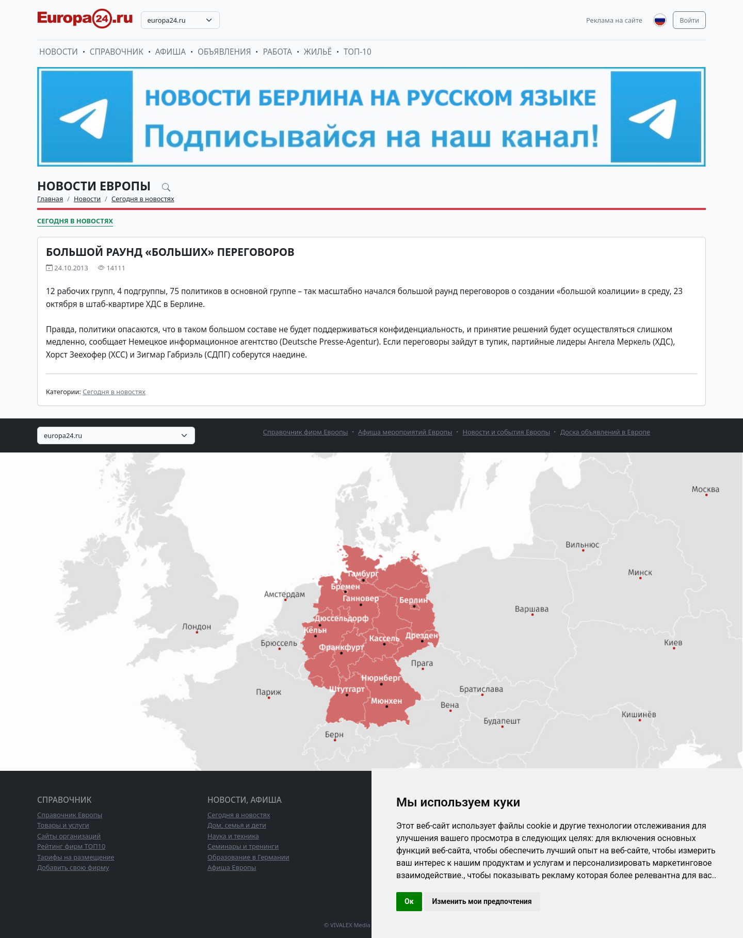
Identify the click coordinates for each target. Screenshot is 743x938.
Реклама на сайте (614, 20)
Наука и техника (233, 835)
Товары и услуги (63, 825)
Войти (689, 20)
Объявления (224, 51)
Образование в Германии (248, 857)
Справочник (116, 51)
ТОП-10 (358, 51)
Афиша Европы (231, 867)
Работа (277, 51)
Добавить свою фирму (73, 867)
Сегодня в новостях (142, 198)
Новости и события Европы (506, 431)
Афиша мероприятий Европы (405, 431)
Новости (58, 51)
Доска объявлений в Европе (605, 431)
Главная (50, 198)
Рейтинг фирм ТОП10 (71, 846)
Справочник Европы (69, 814)
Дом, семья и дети (236, 825)
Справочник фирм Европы (305, 431)
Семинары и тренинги (243, 846)
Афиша (170, 51)
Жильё (318, 51)
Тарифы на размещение (76, 857)
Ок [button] (409, 901)
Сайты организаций (69, 835)
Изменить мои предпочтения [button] (482, 901)
